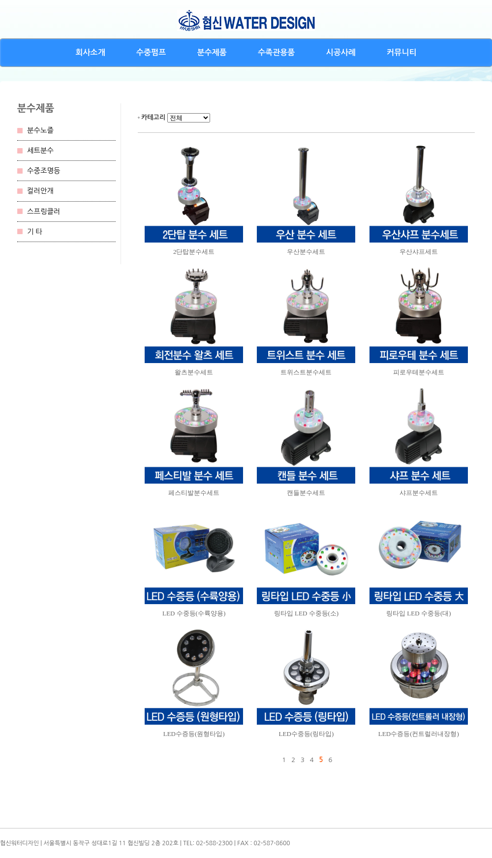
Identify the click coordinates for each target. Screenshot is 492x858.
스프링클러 (44, 211)
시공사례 (341, 52)
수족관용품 (276, 52)
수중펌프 (151, 52)
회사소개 (90, 52)
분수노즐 (40, 130)
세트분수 (40, 150)
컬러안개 (40, 190)
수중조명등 (44, 170)
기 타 (34, 231)
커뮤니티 (401, 52)
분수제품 (212, 52)
